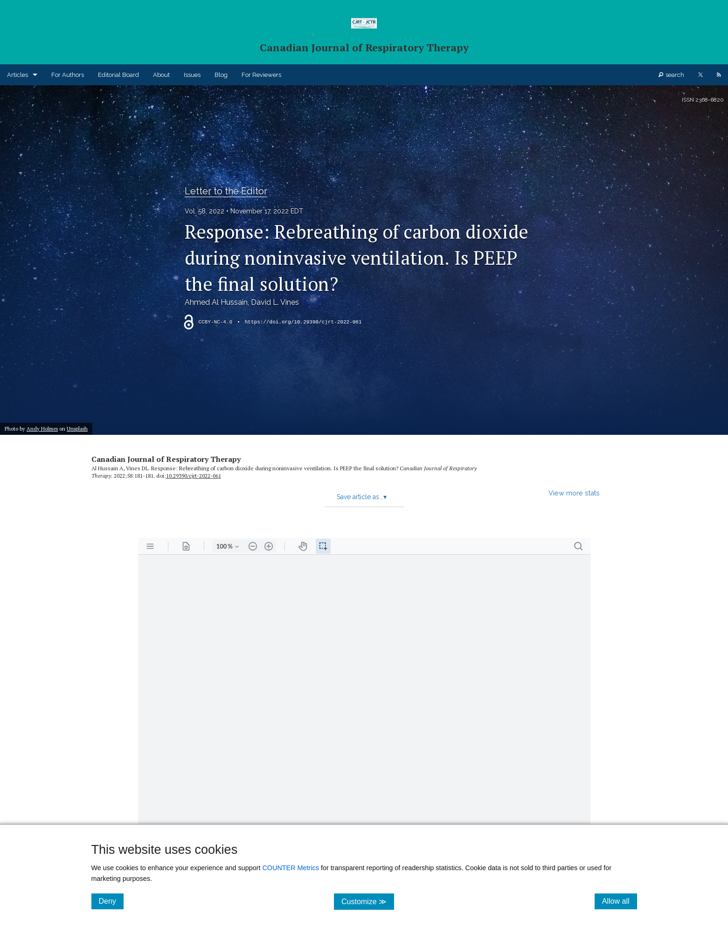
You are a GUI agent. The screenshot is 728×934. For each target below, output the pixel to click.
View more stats (574, 493)
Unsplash (77, 428)
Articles (17, 74)
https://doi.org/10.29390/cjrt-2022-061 (303, 322)
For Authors (67, 74)
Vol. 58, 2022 (204, 211)
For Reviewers (261, 74)
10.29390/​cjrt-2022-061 (193, 476)
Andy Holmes (42, 428)
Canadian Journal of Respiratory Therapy (166, 459)
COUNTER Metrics (290, 868)
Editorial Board (118, 74)
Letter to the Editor (226, 191)
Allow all (619, 901)
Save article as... (362, 497)
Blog (221, 74)
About (161, 74)
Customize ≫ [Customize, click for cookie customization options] (367, 901)
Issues (192, 74)
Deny (111, 901)
